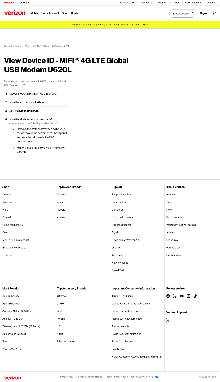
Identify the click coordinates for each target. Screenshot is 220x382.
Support (162, 2)
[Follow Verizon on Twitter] (175, 296)
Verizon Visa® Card (12, 349)
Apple (60, 202)
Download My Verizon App (126, 239)
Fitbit (60, 333)
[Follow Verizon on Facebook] (168, 296)
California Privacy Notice (89, 376)
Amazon (61, 217)
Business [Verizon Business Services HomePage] (24, 2)
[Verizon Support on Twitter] (168, 320)
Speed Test (118, 270)
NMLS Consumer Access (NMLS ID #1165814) (137, 356)
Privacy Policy (66, 376)
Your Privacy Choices (144, 376)
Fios (4, 341)
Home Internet (50, 13)
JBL (59, 326)
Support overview (121, 194)
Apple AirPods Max (12, 318)
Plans (5, 209)
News (169, 209)
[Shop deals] (145, 24)
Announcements (120, 326)
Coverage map (193, 2)
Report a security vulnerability (128, 311)
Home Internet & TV (12, 224)
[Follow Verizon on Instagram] (188, 296)
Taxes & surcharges (122, 341)
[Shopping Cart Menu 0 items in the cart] (214, 13)
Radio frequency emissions (126, 333)
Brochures (172, 239)
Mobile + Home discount (15, 239)
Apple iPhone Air (11, 303)
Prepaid (6, 217)
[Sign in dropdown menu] (204, 13)
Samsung (62, 194)
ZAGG (60, 303)
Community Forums (122, 217)
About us (171, 194)
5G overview (173, 247)
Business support (121, 224)
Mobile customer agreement (127, 318)
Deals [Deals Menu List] (74, 13)
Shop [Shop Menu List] (65, 13)
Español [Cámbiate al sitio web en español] (211, 2)
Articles (170, 232)
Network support (121, 262)
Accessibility (119, 255)
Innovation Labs (175, 255)
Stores (175, 2)
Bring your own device (14, 247)
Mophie (61, 318)
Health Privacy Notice (116, 376)
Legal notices (119, 349)
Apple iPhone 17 (10, 295)
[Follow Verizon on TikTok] (195, 296)
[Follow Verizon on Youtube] (182, 296)
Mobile (34, 13)
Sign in (115, 232)
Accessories (9, 202)
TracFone (7, 255)
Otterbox (62, 295)
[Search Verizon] (182, 13)
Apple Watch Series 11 (14, 333)
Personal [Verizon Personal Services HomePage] (9, 2)
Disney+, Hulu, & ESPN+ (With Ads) (21, 326)
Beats (60, 311)
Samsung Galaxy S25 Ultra (16, 311)
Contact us (146, 2)
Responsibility (174, 217)
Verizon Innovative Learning (181, 224)
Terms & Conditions (122, 295)
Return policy (119, 202)
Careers (170, 202)
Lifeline (116, 247)
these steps (32, 147)
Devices (6, 194)
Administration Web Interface (39, 93)
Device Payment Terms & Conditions (131, 303)
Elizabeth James (66, 341)
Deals (5, 232)
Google (61, 209)
